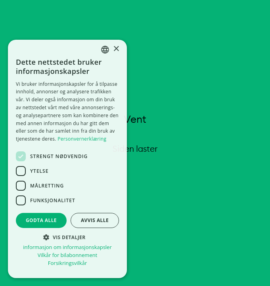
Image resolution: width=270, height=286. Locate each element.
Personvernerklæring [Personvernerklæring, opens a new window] (81, 138)
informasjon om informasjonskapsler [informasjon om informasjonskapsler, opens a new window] (67, 247)
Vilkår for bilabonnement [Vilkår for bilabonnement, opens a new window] (68, 255)
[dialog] (67, 159)
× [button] (116, 49)
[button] (67, 236)
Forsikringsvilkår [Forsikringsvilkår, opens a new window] (67, 263)
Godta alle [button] (41, 220)
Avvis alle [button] (95, 220)
